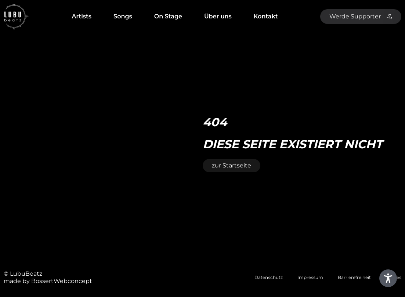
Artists (81, 16)
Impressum (310, 277)
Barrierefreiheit (354, 277)
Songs (122, 16)
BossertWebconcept (61, 280)
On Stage (168, 16)
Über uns (218, 16)
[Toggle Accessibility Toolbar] (388, 278)
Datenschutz (268, 277)
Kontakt (266, 16)
